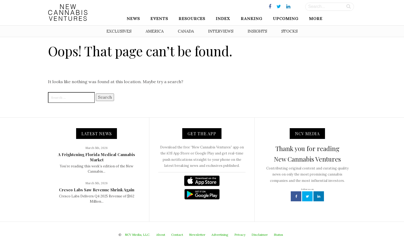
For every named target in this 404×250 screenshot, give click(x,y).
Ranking (251, 18)
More (315, 18)
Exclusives (118, 31)
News (133, 18)
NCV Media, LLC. (137, 235)
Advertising (219, 235)
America (155, 31)
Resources (192, 18)
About (160, 235)
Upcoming (285, 18)
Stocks (289, 31)
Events (159, 18)
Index (223, 18)
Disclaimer (260, 235)
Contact (177, 235)
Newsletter (197, 235)
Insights (257, 31)
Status (278, 235)
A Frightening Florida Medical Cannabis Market (96, 157)
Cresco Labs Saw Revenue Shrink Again (96, 189)
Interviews (220, 31)
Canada (186, 31)
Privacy (239, 235)
